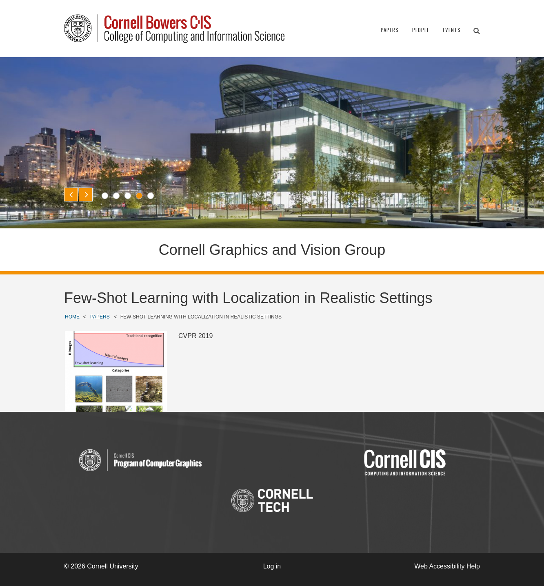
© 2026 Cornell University (101, 566)
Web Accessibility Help (447, 566)
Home (72, 317)
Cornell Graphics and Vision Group (272, 249)
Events (452, 30)
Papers (390, 30)
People (420, 30)
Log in (272, 566)
